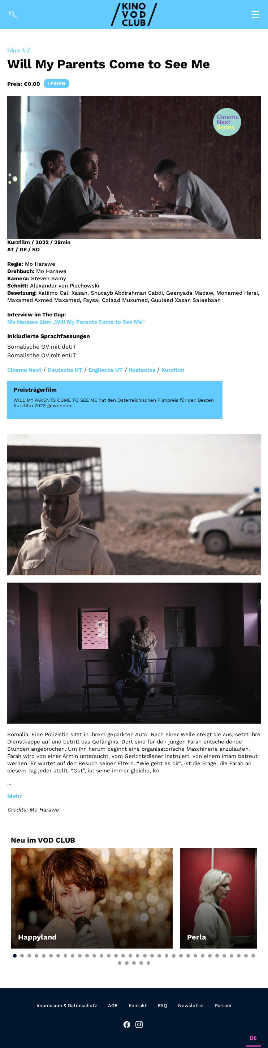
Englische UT (105, 370)
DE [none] (253, 1038)
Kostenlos (142, 370)
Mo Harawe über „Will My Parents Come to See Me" (76, 322)
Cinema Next (24, 370)
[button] (15, 956)
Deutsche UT (65, 370)
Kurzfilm (172, 370)
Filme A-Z (18, 50)
